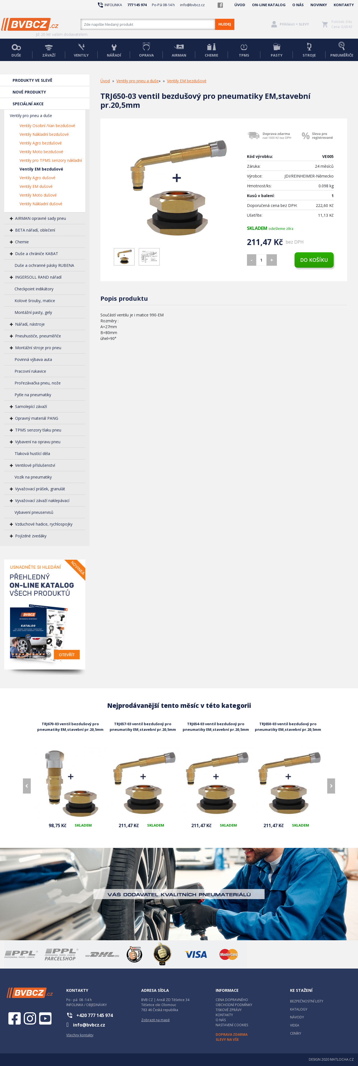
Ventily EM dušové (36, 186)
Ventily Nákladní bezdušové (44, 134)
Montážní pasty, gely (33, 312)
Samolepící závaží (31, 406)
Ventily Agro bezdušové (41, 143)
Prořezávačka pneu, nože (38, 383)
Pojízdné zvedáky (30, 535)
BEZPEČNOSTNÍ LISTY (306, 1001)
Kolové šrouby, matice (35, 300)
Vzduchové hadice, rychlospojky (43, 524)
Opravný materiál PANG (36, 418)
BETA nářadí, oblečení (35, 230)
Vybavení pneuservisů (34, 512)
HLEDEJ (224, 24)
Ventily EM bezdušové (41, 169)
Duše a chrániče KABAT (36, 253)
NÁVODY (297, 1017)
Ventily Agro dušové (37, 177)
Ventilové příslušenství (35, 465)
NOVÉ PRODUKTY (29, 92)
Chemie (22, 241)
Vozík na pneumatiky (33, 477)
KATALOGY (298, 1009)
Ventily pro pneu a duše (31, 115)
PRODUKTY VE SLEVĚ (32, 80)
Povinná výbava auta (33, 359)
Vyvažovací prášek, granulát (40, 488)
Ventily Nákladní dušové (41, 203)
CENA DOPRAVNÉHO (232, 999)
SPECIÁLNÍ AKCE (28, 103)
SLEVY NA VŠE (227, 1039)
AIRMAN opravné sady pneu (40, 218)
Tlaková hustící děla (32, 453)
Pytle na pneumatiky (33, 394)
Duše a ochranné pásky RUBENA (44, 265)
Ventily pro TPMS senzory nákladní (51, 160)
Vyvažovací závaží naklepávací (42, 500)
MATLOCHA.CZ (342, 1059)
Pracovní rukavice (30, 371)
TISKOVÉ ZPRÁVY (229, 1009)
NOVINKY (318, 4)
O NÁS (298, 4)
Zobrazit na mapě (155, 1020)
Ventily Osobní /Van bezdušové (47, 125)
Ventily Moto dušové (38, 195)
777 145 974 (137, 4)
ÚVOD (239, 4)
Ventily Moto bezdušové (41, 151)
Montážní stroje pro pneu (38, 347)
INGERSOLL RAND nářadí (38, 277)
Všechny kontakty (79, 1035)
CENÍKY (295, 1033)
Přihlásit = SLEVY (294, 24)
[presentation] (27, 786)
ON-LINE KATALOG (269, 4)
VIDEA (294, 1025)
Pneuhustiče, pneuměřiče (38, 336)
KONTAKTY (344, 4)
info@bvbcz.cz (192, 4)
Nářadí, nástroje (30, 324)
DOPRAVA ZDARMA (232, 1034)
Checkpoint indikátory (34, 288)
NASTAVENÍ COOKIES (232, 1025)
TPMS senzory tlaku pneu (38, 430)
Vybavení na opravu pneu (37, 441)
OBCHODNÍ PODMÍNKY (234, 1004)
